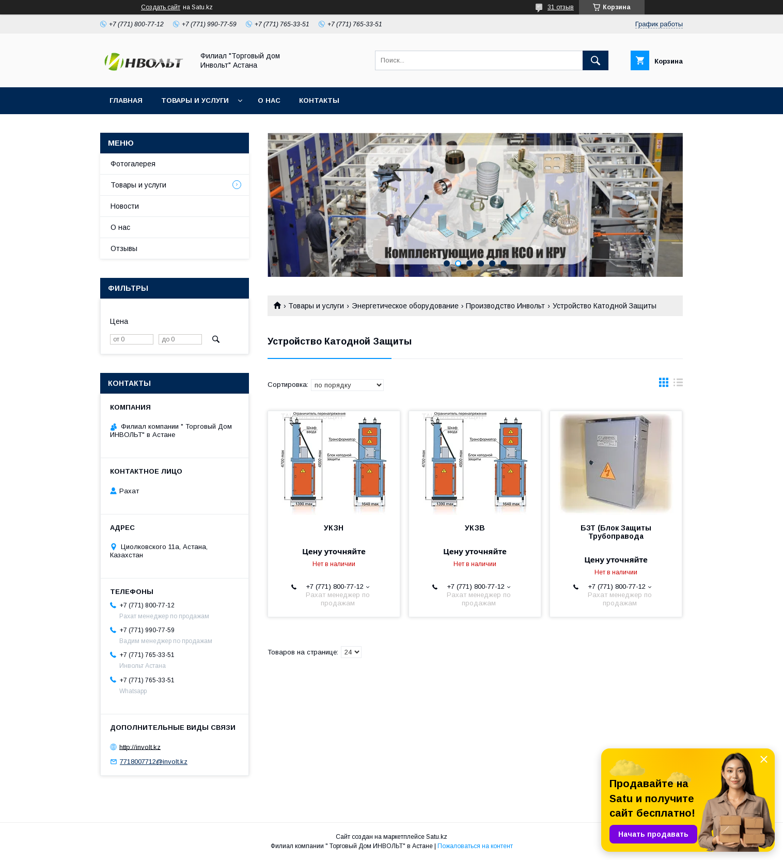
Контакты (319, 100)
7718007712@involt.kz (153, 761)
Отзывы (124, 248)
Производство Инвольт (505, 306)
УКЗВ (475, 528)
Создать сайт (160, 7)
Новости (125, 206)
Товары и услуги (195, 100)
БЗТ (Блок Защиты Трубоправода (616, 532)
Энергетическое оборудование (405, 306)
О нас (269, 100)
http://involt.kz (140, 746)
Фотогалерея (133, 164)
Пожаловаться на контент (475, 846)
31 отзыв (560, 7)
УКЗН (333, 528)
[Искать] (595, 60)
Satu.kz (436, 836)
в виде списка (678, 385)
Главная (126, 100)
